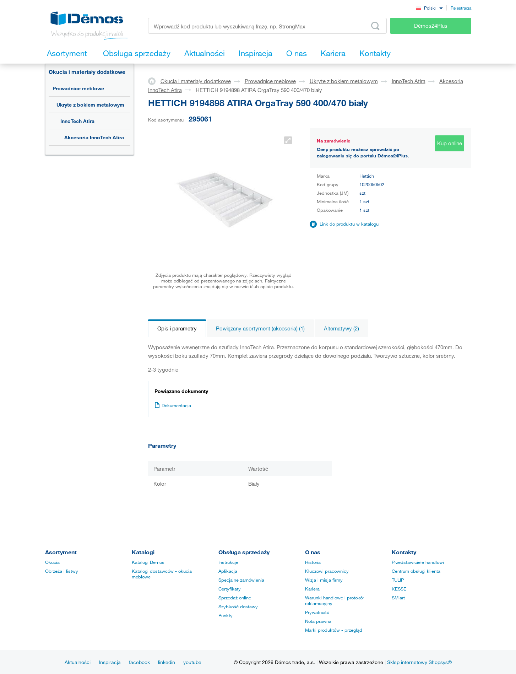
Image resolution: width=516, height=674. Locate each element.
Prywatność (317, 612)
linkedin (166, 662)
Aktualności (78, 662)
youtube (192, 662)
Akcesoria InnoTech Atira (94, 137)
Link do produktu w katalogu (349, 224)
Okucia (52, 562)
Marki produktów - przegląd (333, 630)
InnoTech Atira (77, 121)
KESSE (399, 589)
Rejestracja (461, 8)
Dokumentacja (172, 405)
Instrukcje (228, 562)
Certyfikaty (229, 589)
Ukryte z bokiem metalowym (90, 105)
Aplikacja (227, 571)
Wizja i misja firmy (324, 580)
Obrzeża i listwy (61, 571)
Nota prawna (318, 621)
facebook (139, 662)
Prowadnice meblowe (78, 88)
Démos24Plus (430, 25)
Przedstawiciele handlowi (418, 562)
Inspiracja (110, 662)
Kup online (449, 143)
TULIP (398, 580)
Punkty (225, 615)
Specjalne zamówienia (241, 580)
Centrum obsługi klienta (416, 571)
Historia (313, 562)
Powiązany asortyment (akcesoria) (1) (260, 328)
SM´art (398, 597)
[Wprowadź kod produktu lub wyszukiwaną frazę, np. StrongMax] (267, 25)
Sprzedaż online (234, 597)
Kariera (312, 589)
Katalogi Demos (148, 562)
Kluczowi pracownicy (327, 571)
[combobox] (429, 7)
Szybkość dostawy (238, 606)
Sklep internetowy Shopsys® (419, 662)
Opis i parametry (177, 328)
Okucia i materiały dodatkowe (87, 72)
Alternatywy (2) (341, 328)
